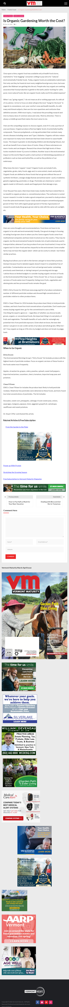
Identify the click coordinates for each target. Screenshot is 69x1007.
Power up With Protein (12, 465)
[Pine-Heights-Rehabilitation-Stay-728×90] (34, 341)
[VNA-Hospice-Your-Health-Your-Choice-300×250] (34, 840)
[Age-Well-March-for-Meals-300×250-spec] (19, 961)
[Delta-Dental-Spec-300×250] (19, 677)
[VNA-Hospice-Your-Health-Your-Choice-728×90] (34, 219)
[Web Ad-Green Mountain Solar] (14, 900)
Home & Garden (18, 16)
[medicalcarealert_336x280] (21, 806)
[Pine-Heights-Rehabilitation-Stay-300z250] (34, 446)
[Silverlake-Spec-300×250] (20, 709)
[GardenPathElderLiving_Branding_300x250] (20, 773)
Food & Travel (8, 16)
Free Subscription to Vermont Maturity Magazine (22, 479)
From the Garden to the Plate (17, 427)
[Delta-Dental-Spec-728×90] (34, 488)
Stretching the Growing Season (15, 472)
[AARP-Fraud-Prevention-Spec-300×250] (19, 929)
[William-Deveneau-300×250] (19, 741)
